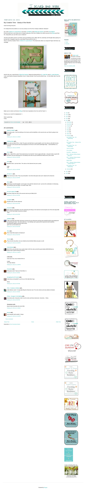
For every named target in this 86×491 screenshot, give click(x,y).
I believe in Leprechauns (26, 40)
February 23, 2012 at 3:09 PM (13, 147)
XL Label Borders (54, 74)
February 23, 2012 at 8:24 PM (13, 214)
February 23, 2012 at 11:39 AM (13, 136)
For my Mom (69, 150)
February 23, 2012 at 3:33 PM (13, 157)
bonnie (8, 312)
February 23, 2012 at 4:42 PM (13, 187)
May (68, 129)
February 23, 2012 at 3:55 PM (13, 169)
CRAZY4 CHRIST (11, 130)
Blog (53, 33)
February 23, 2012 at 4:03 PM (13, 177)
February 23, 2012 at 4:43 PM (13, 195)
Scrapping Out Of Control (13, 277)
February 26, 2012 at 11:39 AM (13, 308)
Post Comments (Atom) (15, 324)
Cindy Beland (10, 247)
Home (32, 321)
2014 (67, 116)
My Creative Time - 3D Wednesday (71, 138)
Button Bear (69, 160)
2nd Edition (52, 31)
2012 (67, 120)
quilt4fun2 (9, 218)
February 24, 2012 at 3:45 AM (13, 291)
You (67, 140)
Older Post (58, 321)
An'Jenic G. (9, 173)
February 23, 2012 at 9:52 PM (13, 234)
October (69, 126)
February (69, 135)
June (68, 127)
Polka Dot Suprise (39, 31)
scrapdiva (9, 199)
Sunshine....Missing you (72, 152)
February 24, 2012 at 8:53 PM (13, 299)
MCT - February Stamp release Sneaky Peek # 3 (73, 158)
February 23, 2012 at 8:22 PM (13, 203)
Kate (8, 161)
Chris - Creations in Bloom (13, 288)
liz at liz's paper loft (11, 191)
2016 (67, 112)
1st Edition (29, 31)
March (68, 133)
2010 (67, 173)
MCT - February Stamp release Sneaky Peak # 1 (73, 163)
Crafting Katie (10, 141)
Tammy (8, 239)
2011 (67, 171)
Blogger (45, 487)
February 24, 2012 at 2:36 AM (13, 272)
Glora (8, 182)
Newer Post (6, 321)
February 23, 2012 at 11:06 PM (14, 252)
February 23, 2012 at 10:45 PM (14, 242)
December (69, 122)
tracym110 (9, 207)
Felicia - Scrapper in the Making (14, 296)
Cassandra (9, 269)
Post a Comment (9, 319)
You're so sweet (70, 148)
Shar (8, 231)
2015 (67, 114)
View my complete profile (69, 65)
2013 (67, 118)
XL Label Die (44, 74)
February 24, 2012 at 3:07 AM (13, 283)
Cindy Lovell (75, 55)
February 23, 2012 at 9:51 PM (13, 226)
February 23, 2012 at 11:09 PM (14, 264)
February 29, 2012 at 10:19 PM (14, 316)
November (69, 124)
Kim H (8, 152)
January (69, 169)
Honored (67, 43)
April (68, 131)
